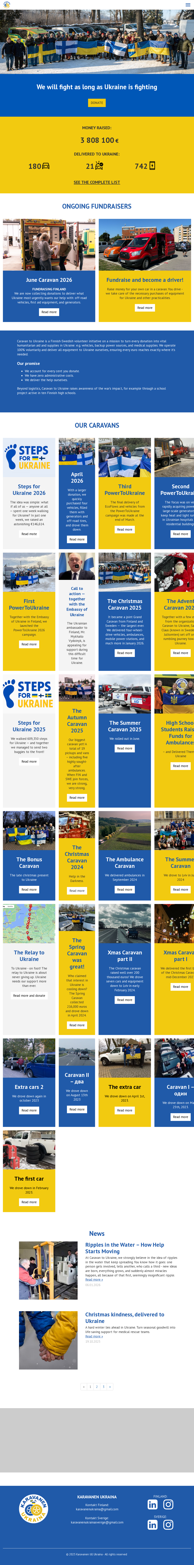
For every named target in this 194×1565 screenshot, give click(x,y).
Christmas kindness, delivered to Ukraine (124, 1318)
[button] (188, 5)
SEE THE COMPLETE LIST (97, 182)
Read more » (94, 1279)
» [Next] (110, 1387)
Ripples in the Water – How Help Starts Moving (124, 1248)
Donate (97, 103)
